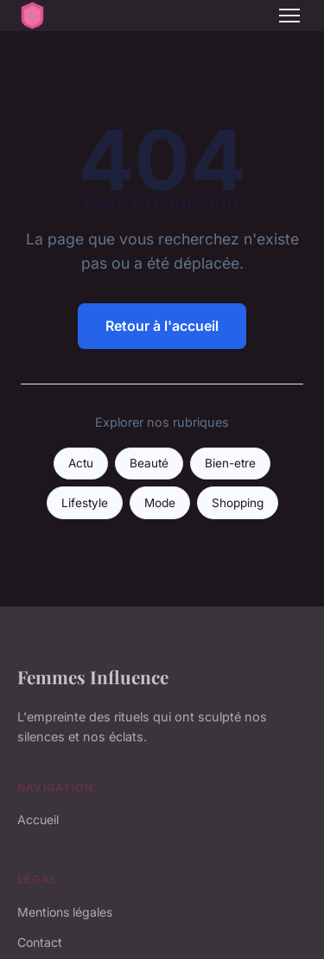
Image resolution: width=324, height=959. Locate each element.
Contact (39, 942)
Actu (80, 463)
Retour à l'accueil (162, 325)
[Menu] (289, 15)
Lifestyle (84, 503)
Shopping (238, 503)
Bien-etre (230, 463)
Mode (159, 503)
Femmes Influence (92, 676)
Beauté (149, 463)
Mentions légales (64, 912)
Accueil (38, 819)
